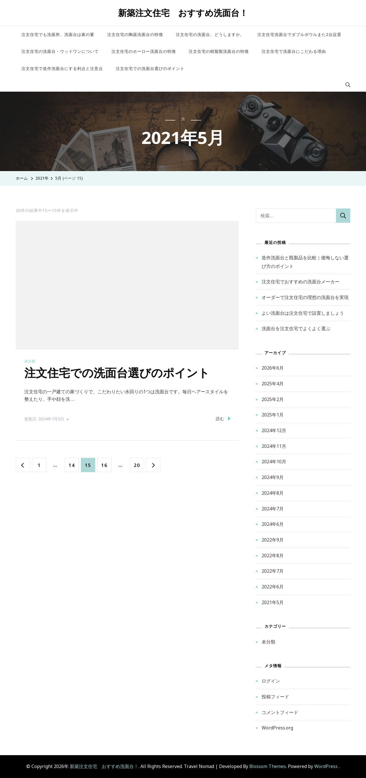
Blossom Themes (267, 766)
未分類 (29, 361)
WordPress (326, 766)
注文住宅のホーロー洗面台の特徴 (144, 51)
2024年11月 (274, 446)
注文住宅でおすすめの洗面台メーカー (300, 281)
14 (71, 465)
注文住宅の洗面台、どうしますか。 (210, 34)
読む (223, 418)
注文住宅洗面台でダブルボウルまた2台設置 (299, 34)
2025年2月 (273, 399)
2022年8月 (273, 555)
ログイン (271, 681)
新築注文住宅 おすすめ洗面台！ (183, 13)
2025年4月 (273, 383)
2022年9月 (273, 540)
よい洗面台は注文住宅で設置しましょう (303, 313)
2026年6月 (273, 368)
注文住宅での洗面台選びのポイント (150, 68)
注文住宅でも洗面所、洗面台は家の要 (57, 34)
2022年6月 (273, 587)
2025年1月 (273, 415)
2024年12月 (274, 430)
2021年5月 (273, 602)
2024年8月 (273, 493)
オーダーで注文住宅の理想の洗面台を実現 (305, 297)
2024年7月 (273, 509)
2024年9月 (273, 477)
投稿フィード (275, 696)
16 (104, 465)
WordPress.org (277, 728)
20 (137, 465)
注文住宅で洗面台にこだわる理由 (294, 51)
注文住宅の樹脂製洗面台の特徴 (219, 51)
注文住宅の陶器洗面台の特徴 (135, 34)
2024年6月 (273, 524)
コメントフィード (280, 712)
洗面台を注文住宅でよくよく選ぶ (296, 328)
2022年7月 (273, 571)
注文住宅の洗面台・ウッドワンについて (60, 51)
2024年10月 (274, 461)
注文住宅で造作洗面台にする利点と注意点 (62, 68)
